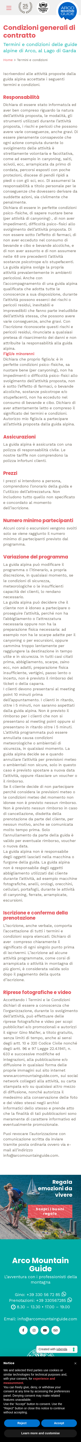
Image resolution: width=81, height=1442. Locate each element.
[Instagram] (34, 1330)
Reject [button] (22, 1423)
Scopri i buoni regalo (50, 1211)
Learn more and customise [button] (40, 1433)
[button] (75, 1363)
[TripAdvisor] (55, 1330)
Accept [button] (59, 1423)
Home (8, 60)
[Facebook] (23, 1330)
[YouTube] (45, 1330)
